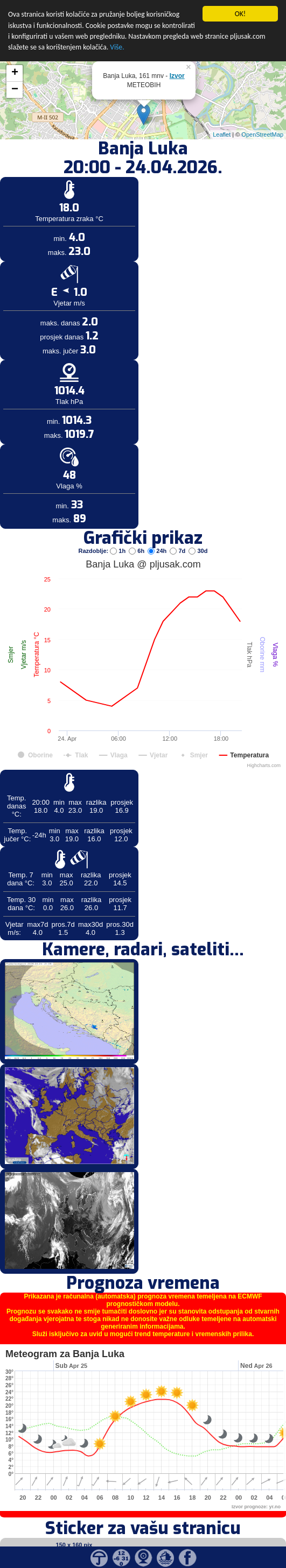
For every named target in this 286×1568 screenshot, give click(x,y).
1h (118, 536)
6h (137, 536)
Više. (117, 33)
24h (158, 536)
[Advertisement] (82, 176)
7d (178, 536)
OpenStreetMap (262, 120)
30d (198, 536)
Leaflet (222, 120)
